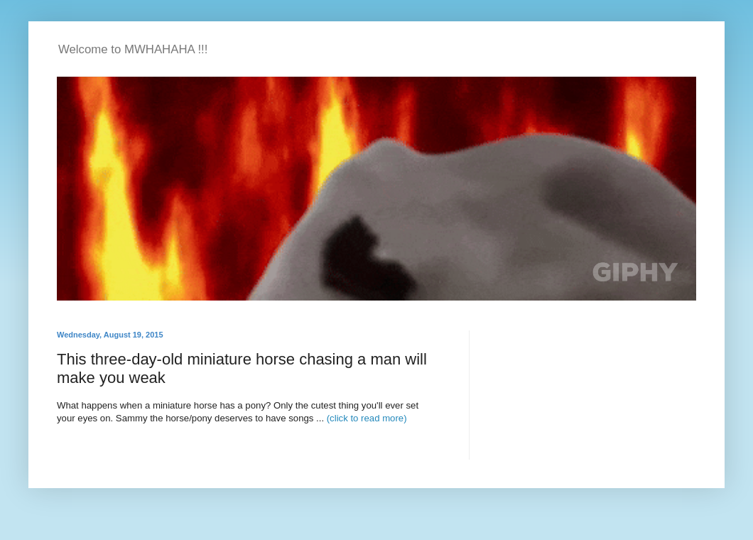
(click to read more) (367, 418)
